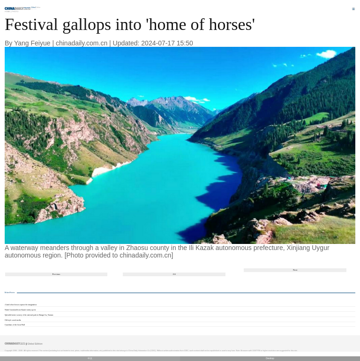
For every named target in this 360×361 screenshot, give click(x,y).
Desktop (270, 358)
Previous (56, 274)
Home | (8, 11)
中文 (90, 358)
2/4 (173, 274)
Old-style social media (13, 320)
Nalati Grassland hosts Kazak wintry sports (20, 310)
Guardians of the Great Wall (15, 325)
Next (295, 270)
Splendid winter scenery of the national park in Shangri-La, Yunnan (29, 315)
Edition (36, 7)
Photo (15, 11)
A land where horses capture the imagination (21, 305)
